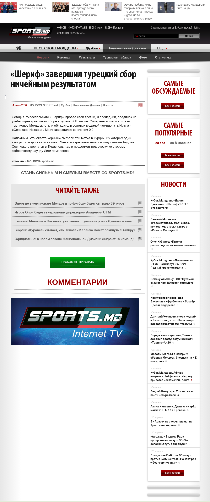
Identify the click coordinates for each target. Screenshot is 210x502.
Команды (64, 57)
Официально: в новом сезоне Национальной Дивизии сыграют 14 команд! (74, 238)
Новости (43, 57)
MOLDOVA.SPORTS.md (44, 105)
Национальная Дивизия (126, 48)
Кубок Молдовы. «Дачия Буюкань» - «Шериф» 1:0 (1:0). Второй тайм (170, 203)
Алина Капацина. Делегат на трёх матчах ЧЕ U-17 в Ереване (173, 408)
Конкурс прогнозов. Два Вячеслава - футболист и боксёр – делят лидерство (172, 301)
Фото (143, 57)
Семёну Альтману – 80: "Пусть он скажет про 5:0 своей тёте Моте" (172, 282)
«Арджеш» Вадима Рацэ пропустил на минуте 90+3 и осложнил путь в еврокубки (170, 439)
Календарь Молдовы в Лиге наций (181, 6)
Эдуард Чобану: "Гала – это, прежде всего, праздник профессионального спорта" (76, 11)
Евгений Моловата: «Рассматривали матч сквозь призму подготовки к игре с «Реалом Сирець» (170, 224)
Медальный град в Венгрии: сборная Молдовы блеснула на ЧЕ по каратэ (173, 357)
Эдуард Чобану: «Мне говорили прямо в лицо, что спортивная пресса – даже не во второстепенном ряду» (129, 11)
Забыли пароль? (183, 27)
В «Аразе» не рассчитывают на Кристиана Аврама (171, 423)
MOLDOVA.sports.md (41, 161)
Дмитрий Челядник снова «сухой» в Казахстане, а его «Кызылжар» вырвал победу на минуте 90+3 (173, 319)
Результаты (87, 57)
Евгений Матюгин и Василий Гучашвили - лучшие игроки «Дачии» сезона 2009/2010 (73, 221)
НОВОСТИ (62, 27)
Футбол (92, 48)
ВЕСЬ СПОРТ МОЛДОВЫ (55, 48)
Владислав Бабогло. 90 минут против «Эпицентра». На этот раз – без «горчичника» (173, 458)
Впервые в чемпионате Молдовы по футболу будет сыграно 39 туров (69, 203)
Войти (197, 27)
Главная (19, 48)
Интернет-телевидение (31, 33)
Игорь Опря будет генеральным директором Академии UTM (62, 212)
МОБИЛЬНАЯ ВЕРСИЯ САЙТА (71, 33)
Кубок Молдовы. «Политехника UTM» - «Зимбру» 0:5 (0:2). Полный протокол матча (171, 263)
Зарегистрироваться (162, 27)
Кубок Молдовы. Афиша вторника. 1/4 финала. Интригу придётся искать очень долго (171, 376)
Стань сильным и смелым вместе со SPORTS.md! (77, 172)
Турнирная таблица (117, 57)
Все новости (172, 106)
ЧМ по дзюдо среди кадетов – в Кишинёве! (23, 6)
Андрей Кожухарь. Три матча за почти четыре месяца (172, 393)
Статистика (163, 57)
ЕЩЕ (161, 48)
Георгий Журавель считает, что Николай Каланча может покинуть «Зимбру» (74, 229)
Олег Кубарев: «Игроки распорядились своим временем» (173, 245)
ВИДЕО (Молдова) (114, 27)
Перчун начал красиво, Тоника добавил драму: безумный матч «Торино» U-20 (171, 338)
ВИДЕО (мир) (96, 27)
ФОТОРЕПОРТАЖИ (77, 27)
